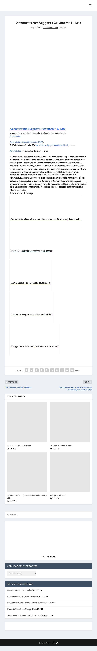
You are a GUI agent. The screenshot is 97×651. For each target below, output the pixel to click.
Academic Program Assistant (20, 450)
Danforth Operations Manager (20, 614)
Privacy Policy (44, 648)
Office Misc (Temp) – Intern (62, 450)
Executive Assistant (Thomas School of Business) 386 (25, 501)
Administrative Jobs (51, 32)
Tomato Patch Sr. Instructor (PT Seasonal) (25, 620)
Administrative (16, 141)
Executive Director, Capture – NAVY (22, 602)
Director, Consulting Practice (19, 595)
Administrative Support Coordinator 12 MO (41, 133)
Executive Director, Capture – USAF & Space (25, 608)
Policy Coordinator (58, 500)
